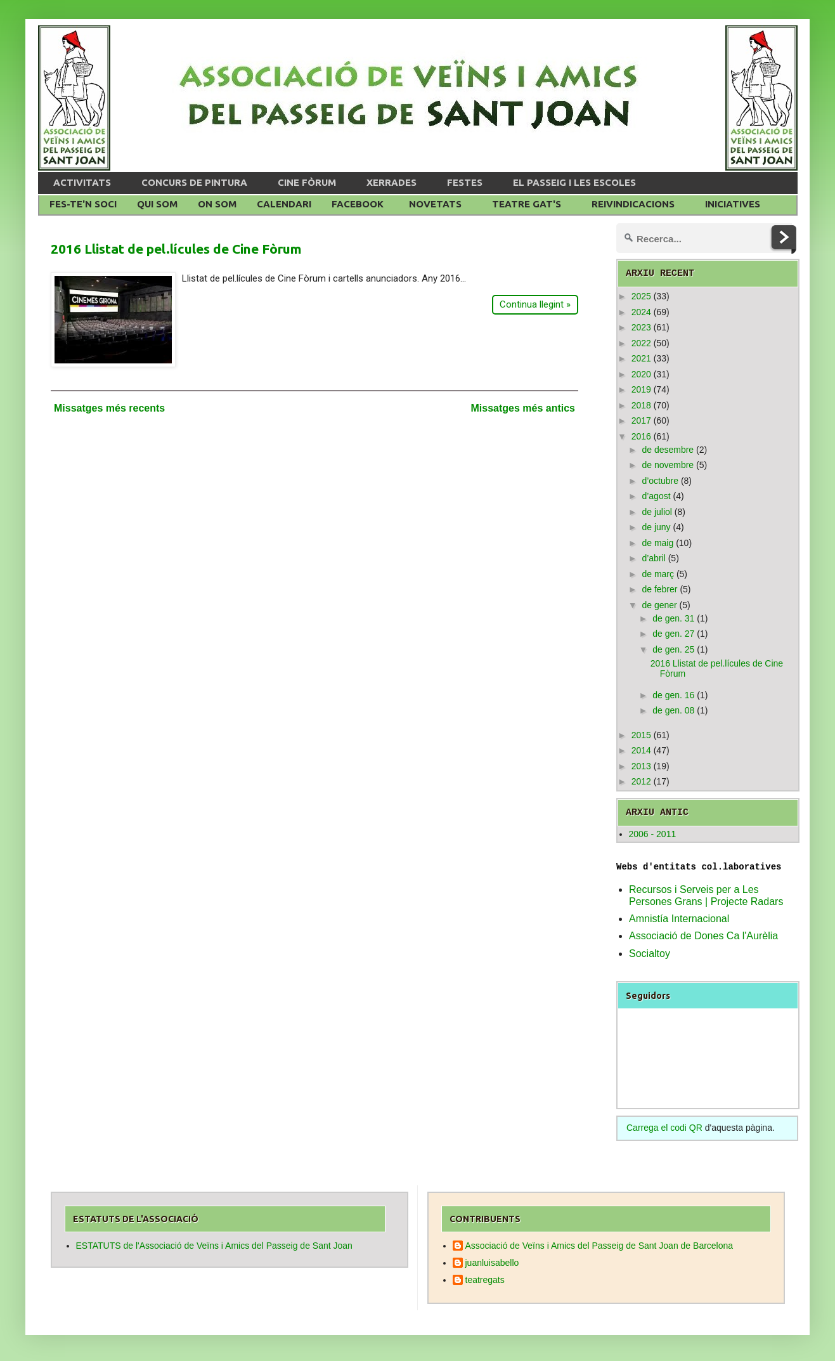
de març (658, 574)
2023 (641, 327)
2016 (641, 436)
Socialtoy (649, 953)
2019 (641, 389)
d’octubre (660, 481)
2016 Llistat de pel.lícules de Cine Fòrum (176, 248)
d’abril (653, 558)
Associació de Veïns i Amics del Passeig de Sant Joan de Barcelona (599, 1246)
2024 (641, 312)
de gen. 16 (673, 695)
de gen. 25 (673, 649)
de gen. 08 (673, 710)
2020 (641, 374)
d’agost (656, 496)
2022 (641, 343)
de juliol (656, 512)
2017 (641, 420)
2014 (641, 750)
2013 (641, 766)
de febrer (659, 589)
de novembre (668, 465)
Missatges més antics (522, 408)
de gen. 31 (673, 618)
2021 (641, 358)
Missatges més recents (109, 408)
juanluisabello (492, 1263)
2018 (641, 405)
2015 (641, 735)
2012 (641, 781)
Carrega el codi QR (664, 1128)
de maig (657, 543)
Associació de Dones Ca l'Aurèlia (703, 935)
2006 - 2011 (652, 834)
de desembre (668, 450)
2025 (641, 296)
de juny (656, 527)
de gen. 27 (673, 633)
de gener (659, 605)
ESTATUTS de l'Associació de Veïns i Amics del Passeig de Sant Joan (214, 1246)
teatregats (485, 1280)
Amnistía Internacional (679, 918)
